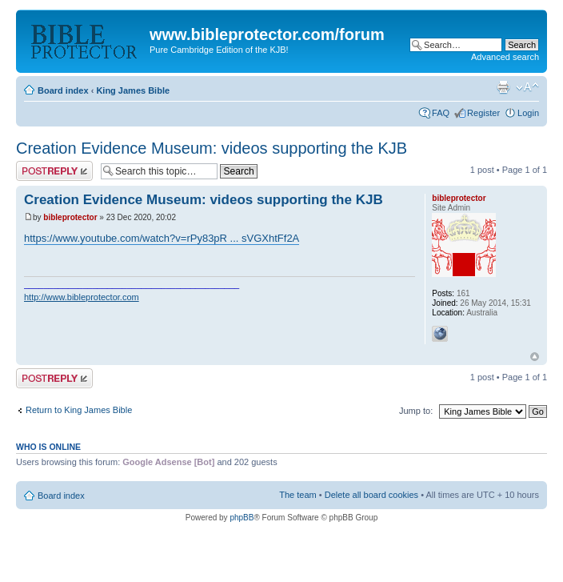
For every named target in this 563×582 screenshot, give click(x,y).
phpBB (242, 517)
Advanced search (505, 57)
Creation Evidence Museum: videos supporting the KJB (211, 148)
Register (483, 113)
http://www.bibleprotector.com (81, 297)
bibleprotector (70, 217)
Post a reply (54, 171)
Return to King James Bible (79, 410)
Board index (63, 90)
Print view (503, 87)
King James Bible (133, 90)
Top (534, 356)
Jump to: (416, 410)
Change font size (527, 87)
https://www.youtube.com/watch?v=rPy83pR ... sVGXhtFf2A (161, 238)
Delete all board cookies (371, 495)
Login (528, 113)
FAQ (440, 113)
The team (297, 495)
